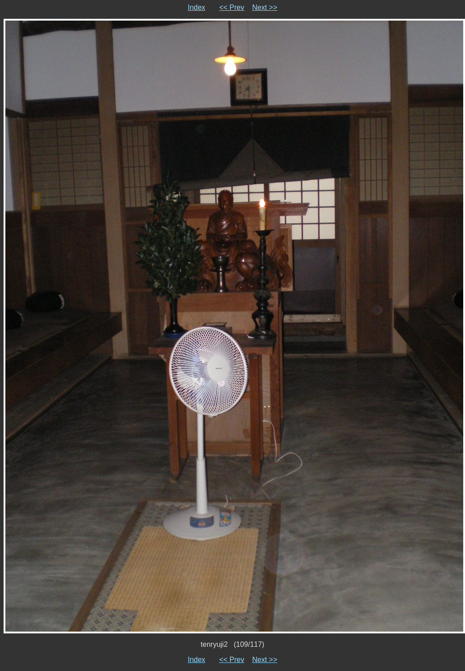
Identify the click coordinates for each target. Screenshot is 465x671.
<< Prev (231, 7)
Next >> (264, 7)
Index (196, 7)
